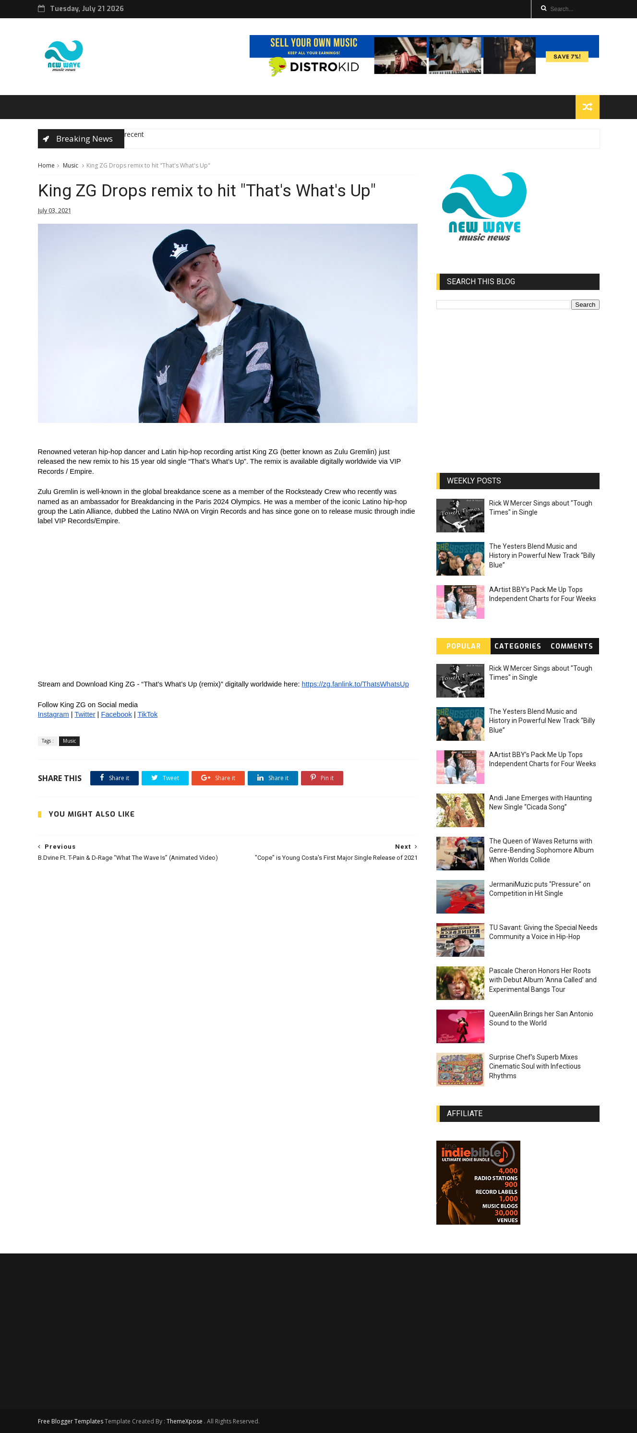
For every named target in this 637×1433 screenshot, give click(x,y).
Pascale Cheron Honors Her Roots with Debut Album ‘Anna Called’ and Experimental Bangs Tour (543, 980)
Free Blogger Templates (70, 1421)
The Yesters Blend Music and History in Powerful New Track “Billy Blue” (542, 555)
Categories (517, 646)
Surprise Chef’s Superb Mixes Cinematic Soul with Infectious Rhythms (535, 1066)
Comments (572, 646)
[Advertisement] (228, 955)
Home (46, 165)
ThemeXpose (184, 1421)
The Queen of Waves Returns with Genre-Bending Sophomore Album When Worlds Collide (541, 850)
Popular (463, 646)
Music (70, 165)
